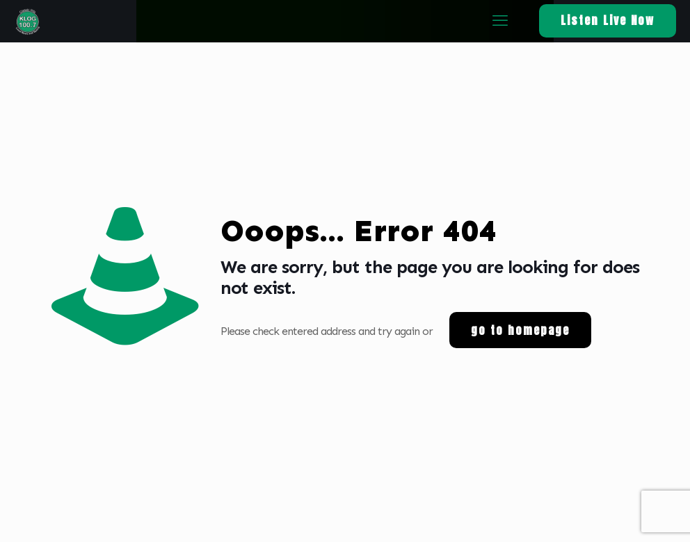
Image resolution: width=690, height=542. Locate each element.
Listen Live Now (608, 20)
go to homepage (520, 330)
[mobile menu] (499, 21)
